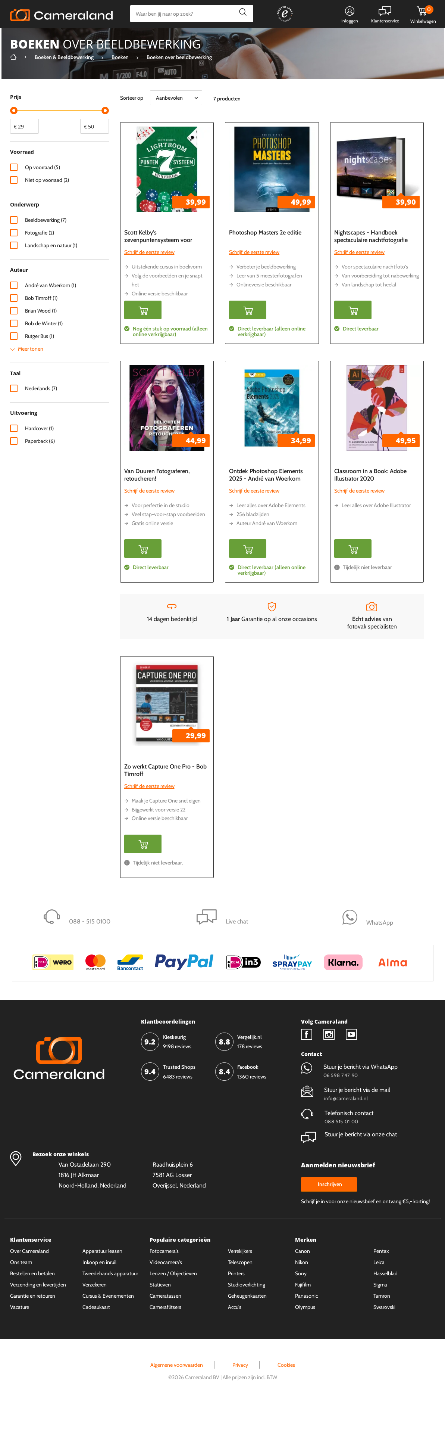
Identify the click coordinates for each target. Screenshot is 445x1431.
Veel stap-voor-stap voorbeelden (168, 542)
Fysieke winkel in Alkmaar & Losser (376, 39)
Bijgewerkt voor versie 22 (158, 837)
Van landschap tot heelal (369, 312)
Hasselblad (385, 1301)
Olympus (305, 1335)
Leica (379, 1290)
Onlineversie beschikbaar (263, 312)
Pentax (381, 1279)
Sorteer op (131, 125)
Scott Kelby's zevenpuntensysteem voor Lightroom (158, 268)
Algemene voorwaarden (176, 1393)
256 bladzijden (252, 542)
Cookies (286, 1393)
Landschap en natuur (51, 273)
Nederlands (41, 416)
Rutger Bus (39, 364)
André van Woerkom (50, 313)
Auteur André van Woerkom (266, 551)
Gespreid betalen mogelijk (252, 39)
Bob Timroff (41, 326)
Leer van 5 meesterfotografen (269, 303)
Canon (302, 1279)
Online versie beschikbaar (160, 321)
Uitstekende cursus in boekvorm (167, 294)
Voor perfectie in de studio (160, 533)
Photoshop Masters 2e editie (265, 260)
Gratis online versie (152, 551)
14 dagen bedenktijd (172, 639)
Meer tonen (30, 376)
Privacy (240, 1393)
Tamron (381, 1323)
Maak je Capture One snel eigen (166, 828)
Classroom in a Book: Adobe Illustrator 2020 (370, 503)
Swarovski (384, 1335)
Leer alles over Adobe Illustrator (376, 533)
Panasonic (306, 1323)
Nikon (301, 1290)
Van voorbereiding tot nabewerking (380, 303)
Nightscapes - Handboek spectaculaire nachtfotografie (371, 264)
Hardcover (39, 456)
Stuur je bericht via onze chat (349, 1162)
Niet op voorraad (47, 208)
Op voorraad (42, 195)
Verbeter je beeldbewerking (266, 294)
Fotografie (39, 260)
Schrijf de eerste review (149, 280)
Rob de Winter (44, 351)
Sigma (380, 1312)
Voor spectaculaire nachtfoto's (375, 294)
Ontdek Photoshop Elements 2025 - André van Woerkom (266, 503)
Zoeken (241, 13)
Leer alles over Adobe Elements (270, 533)
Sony (301, 1301)
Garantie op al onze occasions (272, 639)
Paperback (40, 469)
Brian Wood (41, 338)
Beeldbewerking (45, 248)
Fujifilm (303, 1312)
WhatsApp (307, 39)
